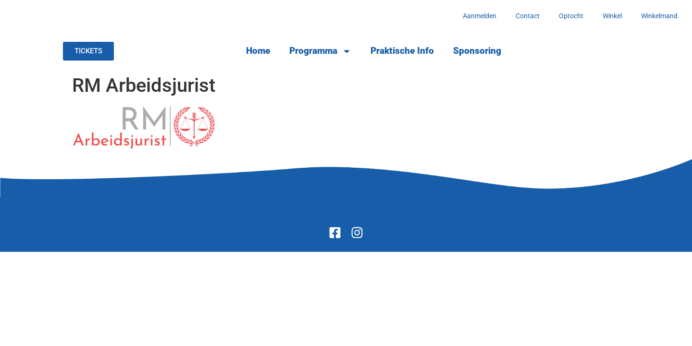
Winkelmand (659, 16)
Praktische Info (402, 50)
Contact (528, 16)
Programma (320, 51)
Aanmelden (479, 16)
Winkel (612, 16)
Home (258, 50)
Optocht (571, 16)
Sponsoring (477, 50)
